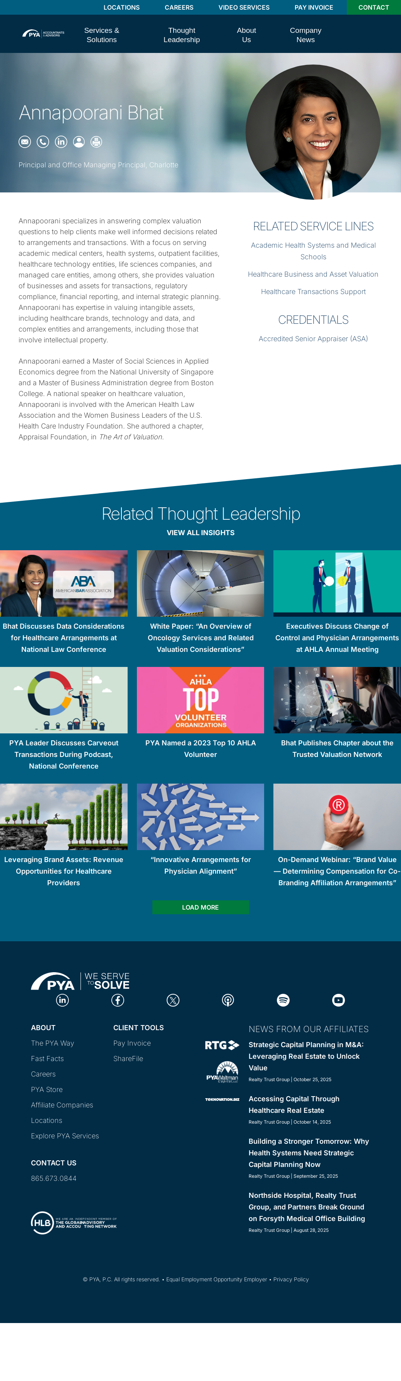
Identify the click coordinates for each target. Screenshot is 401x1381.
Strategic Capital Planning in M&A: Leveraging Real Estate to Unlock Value (306, 1056)
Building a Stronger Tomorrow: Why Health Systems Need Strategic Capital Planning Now (309, 1152)
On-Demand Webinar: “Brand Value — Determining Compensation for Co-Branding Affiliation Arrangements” (337, 871)
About (43, 1028)
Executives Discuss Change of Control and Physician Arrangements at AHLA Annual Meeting (337, 637)
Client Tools (138, 1028)
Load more (200, 907)
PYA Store (47, 1089)
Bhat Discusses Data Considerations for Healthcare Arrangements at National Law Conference (64, 637)
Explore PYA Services (65, 1136)
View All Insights (201, 533)
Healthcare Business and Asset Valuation (313, 274)
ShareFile (128, 1058)
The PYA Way (52, 1043)
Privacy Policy (291, 1279)
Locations (122, 7)
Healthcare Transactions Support (313, 291)
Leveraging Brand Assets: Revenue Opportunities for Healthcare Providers (63, 871)
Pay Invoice (314, 7)
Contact (373, 7)
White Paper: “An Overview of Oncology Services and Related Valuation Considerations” (201, 637)
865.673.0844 (54, 1178)
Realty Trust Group (269, 1079)
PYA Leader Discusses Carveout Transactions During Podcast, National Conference (63, 754)
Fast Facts (47, 1058)
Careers (179, 7)
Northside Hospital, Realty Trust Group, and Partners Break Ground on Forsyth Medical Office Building (307, 1207)
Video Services (244, 7)
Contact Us (54, 1163)
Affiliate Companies (62, 1105)
